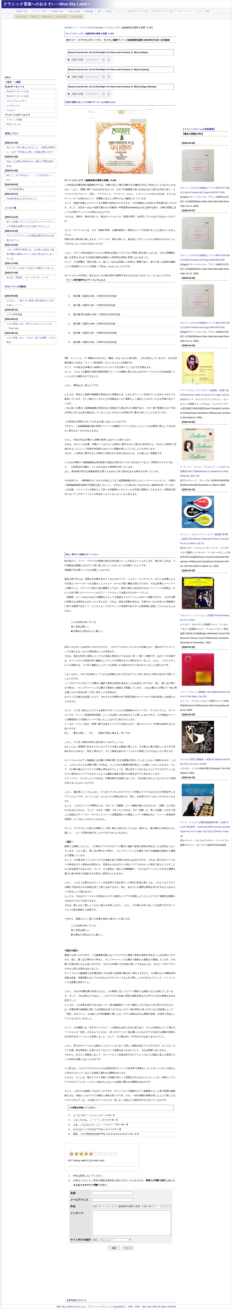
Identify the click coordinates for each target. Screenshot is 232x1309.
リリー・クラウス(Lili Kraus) (85, 27)
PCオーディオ (13, 124)
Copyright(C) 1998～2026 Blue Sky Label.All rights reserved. (144, 1306)
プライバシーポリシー (99, 1306)
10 (115, 1153)
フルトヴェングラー (16, 101)
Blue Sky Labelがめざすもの (71, 1306)
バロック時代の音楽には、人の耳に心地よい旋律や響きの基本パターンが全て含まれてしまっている (30, 254)
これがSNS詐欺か (15, 189)
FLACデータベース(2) (17, 96)
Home (67, 27)
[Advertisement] (30, 45)
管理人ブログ (11, 133)
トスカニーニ (13, 105)
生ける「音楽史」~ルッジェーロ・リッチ (27, 277)
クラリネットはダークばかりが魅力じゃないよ (30, 268)
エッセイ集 (10, 207)
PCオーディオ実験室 (15, 286)
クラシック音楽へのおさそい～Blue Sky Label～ (47, 4)
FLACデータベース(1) (17, 91)
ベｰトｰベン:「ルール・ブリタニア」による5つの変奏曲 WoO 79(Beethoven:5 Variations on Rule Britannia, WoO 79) (205, 471)
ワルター (11, 110)
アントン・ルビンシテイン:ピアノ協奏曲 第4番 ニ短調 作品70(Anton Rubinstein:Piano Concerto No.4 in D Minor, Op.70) (204, 539)
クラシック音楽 (14, 119)
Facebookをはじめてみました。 (22, 198)
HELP (8, 77)
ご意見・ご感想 (13, 82)
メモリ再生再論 (14, 314)
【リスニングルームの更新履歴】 (199, 129)
